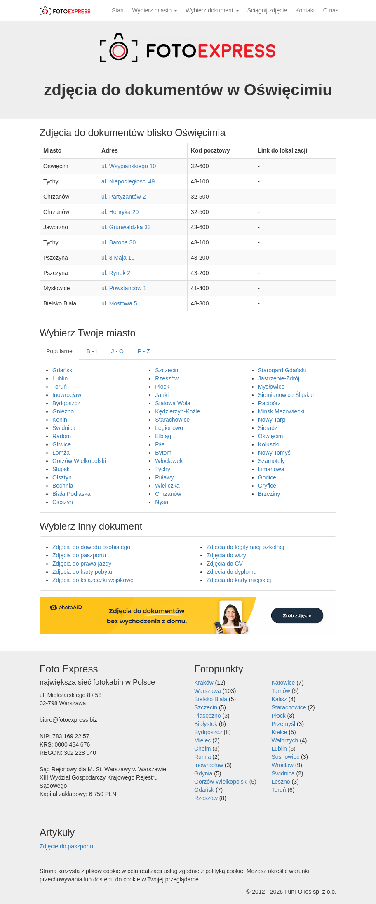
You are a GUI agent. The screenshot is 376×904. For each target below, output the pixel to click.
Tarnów (281, 691)
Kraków (204, 682)
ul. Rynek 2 (115, 273)
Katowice (283, 682)
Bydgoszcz (66, 403)
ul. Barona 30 (118, 242)
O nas (330, 10)
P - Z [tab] (144, 351)
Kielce (279, 732)
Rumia (202, 757)
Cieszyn (62, 502)
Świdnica (63, 428)
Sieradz (267, 428)
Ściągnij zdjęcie (267, 10)
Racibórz (269, 403)
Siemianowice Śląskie (286, 395)
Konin (59, 419)
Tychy (162, 469)
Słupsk (61, 469)
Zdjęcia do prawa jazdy (81, 563)
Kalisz (279, 699)
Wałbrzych (285, 740)
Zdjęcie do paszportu (66, 846)
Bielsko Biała (210, 699)
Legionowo (169, 428)
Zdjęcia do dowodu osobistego (91, 547)
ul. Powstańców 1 (123, 288)
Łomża (61, 452)
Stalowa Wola (172, 403)
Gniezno (63, 411)
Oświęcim (270, 436)
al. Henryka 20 (120, 212)
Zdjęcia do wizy (226, 555)
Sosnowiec (286, 757)
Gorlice (267, 477)
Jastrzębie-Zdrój (278, 378)
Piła (159, 444)
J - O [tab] (117, 351)
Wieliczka (167, 485)
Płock (162, 386)
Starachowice (172, 419)
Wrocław (283, 765)
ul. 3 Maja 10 (117, 257)
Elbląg (163, 436)
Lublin (60, 378)
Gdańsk (62, 370)
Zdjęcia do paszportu (79, 555)
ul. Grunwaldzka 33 (126, 227)
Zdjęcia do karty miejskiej (239, 580)
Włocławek (169, 461)
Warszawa (207, 691)
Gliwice (61, 444)
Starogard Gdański (282, 370)
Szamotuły (271, 461)
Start (118, 10)
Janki (162, 395)
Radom (61, 436)
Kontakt (305, 10)
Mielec (202, 740)
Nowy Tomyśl (275, 452)
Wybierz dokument (212, 10)
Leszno (281, 781)
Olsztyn (62, 477)
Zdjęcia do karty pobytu (82, 571)
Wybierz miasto (154, 10)
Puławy (164, 477)
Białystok (205, 724)
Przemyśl (284, 724)
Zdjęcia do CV (225, 563)
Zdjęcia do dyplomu (231, 571)
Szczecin (166, 370)
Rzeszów (167, 378)
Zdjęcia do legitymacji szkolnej (245, 547)
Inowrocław (66, 395)
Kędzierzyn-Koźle (177, 411)
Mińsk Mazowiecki (281, 411)
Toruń (59, 386)
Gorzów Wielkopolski (79, 461)
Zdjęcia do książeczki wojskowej (93, 580)
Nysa (161, 502)
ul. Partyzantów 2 (123, 196)
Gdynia (203, 773)
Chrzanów (168, 494)
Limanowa (271, 469)
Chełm (202, 748)
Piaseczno (207, 715)
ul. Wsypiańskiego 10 (128, 166)
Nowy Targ (271, 419)
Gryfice (267, 485)
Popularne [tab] (59, 351)
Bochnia (62, 485)
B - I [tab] (92, 351)
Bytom (163, 452)
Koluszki (269, 444)
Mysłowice (271, 386)
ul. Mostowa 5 (119, 303)
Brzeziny (269, 494)
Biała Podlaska (71, 494)
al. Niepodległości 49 (128, 181)
